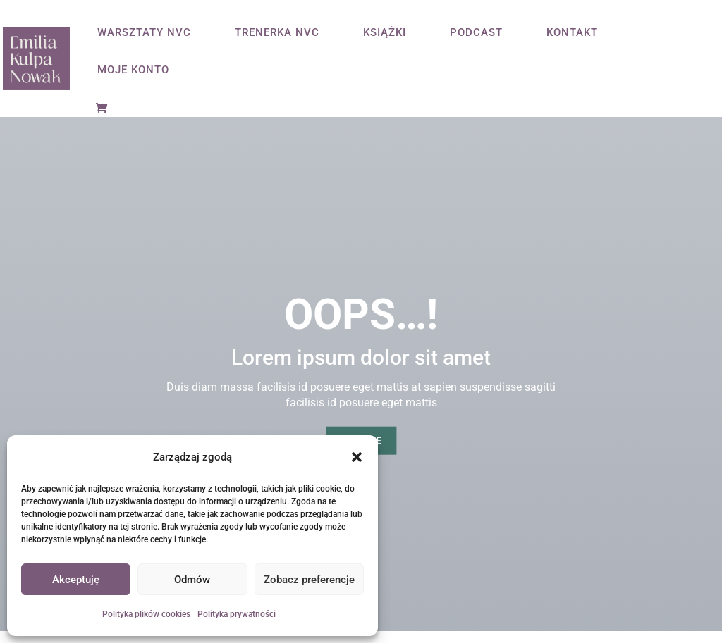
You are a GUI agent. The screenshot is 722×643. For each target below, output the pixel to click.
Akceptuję (75, 579)
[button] (357, 457)
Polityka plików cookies (146, 614)
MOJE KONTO (133, 70)
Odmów (192, 579)
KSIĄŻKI (384, 33)
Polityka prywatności (236, 614)
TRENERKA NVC (277, 33)
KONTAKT (572, 33)
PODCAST (476, 33)
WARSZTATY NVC (144, 33)
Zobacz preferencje (309, 579)
